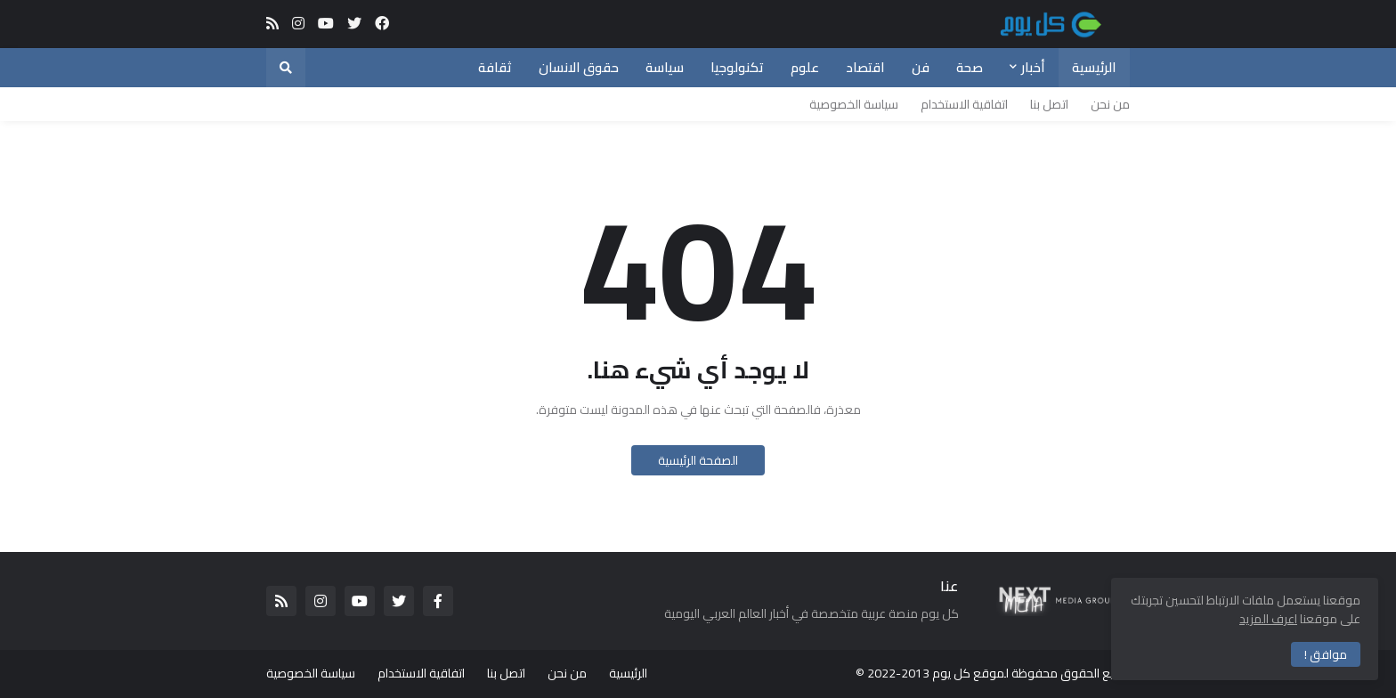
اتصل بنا (1049, 104)
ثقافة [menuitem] (495, 67)
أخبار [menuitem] (1033, 67)
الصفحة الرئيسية (698, 460)
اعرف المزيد (1268, 618)
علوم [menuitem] (805, 67)
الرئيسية (628, 673)
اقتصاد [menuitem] (865, 67)
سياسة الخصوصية (853, 104)
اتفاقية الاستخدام (964, 104)
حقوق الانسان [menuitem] (579, 67)
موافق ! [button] (1325, 654)
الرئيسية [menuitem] (1094, 67)
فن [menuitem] (920, 67)
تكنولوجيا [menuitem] (737, 67)
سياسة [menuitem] (664, 67)
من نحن (1110, 104)
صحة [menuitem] (969, 67)
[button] (285, 67)
